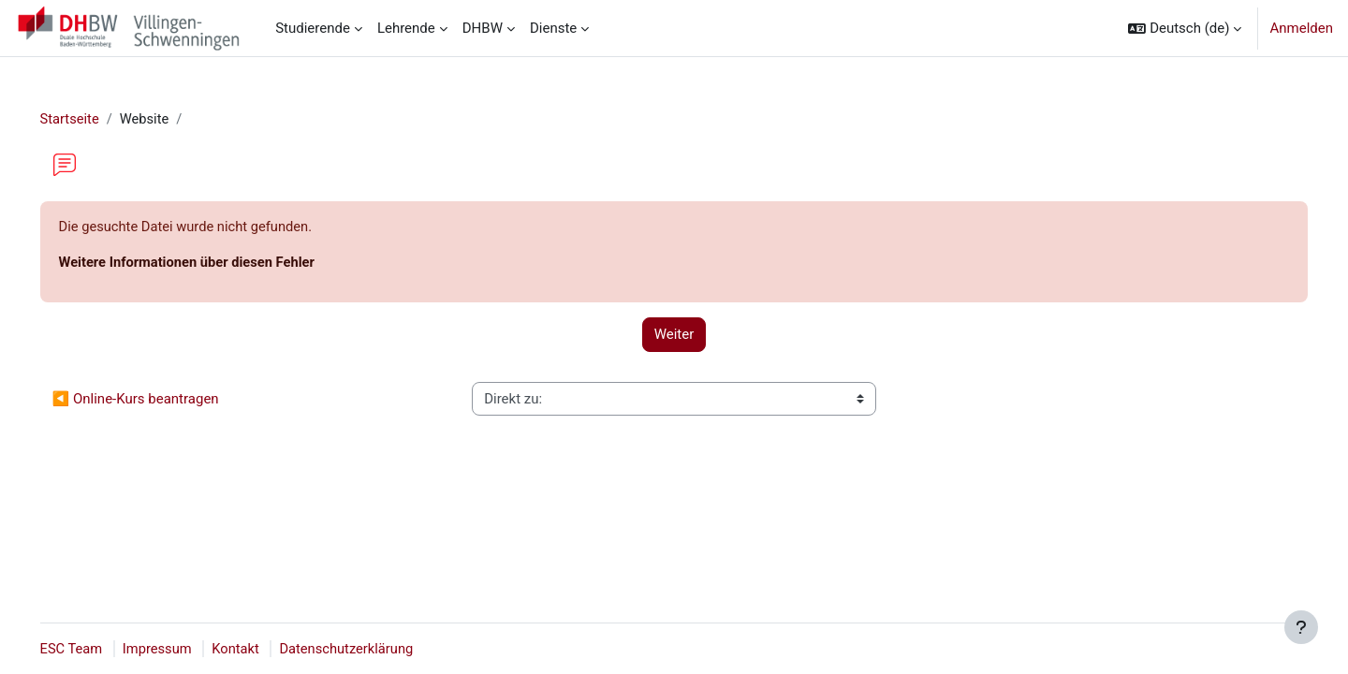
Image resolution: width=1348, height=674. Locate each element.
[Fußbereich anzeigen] (1301, 627)
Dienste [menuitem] (553, 28)
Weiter (674, 336)
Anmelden (1301, 28)
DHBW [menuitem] (482, 28)
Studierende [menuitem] (312, 28)
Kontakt (266, 648)
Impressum (186, 648)
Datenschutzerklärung (378, 648)
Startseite (96, 118)
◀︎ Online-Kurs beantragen (162, 399)
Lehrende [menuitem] (406, 28)
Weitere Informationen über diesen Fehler (215, 263)
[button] (1184, 28)
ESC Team (98, 648)
